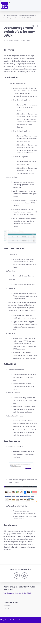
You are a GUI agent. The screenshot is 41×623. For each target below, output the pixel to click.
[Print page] (33, 26)
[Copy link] (37, 26)
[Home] (5, 5)
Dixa (20, 620)
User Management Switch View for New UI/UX (21, 15)
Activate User (7, 606)
